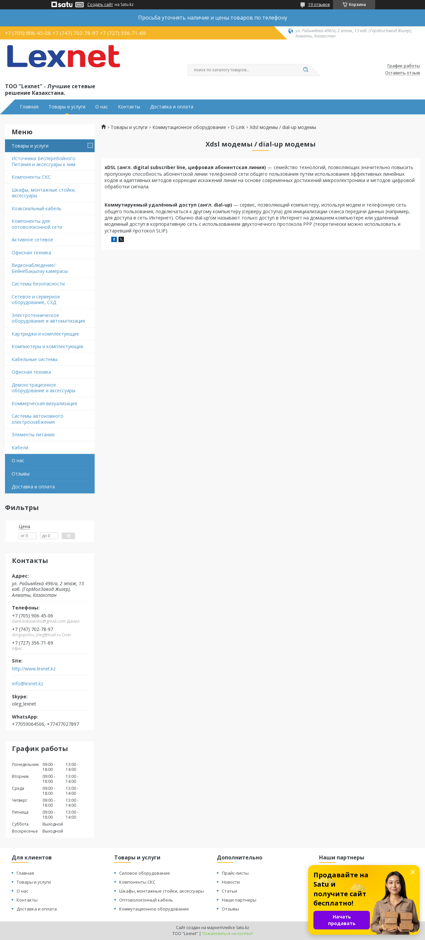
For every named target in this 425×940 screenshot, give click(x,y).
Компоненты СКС (31, 177)
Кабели (20, 447)
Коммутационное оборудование (189, 127)
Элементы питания (33, 434)
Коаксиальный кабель (36, 208)
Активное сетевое (32, 239)
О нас (101, 106)
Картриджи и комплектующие (45, 334)
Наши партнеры (239, 900)
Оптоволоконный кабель (146, 900)
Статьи (229, 891)
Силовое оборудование (144, 873)
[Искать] (305, 70)
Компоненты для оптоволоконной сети (37, 224)
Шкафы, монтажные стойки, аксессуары (44, 193)
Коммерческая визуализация (44, 403)
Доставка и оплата (171, 106)
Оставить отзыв (402, 73)
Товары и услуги (66, 106)
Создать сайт (100, 4)
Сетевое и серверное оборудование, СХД (36, 299)
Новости (231, 882)
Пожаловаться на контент (227, 933)
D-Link (238, 127)
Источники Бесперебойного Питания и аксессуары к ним (43, 161)
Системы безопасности (38, 284)
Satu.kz (242, 927)
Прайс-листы (235, 873)
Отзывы (21, 473)
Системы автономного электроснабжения (37, 419)
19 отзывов (319, 4)
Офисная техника (31, 252)
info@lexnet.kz (27, 684)
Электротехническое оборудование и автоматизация (48, 318)
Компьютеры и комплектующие (47, 346)
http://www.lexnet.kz (33, 669)
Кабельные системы (34, 359)
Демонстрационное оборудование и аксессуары (43, 388)
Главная (29, 106)
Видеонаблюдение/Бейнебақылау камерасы (40, 268)
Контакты (129, 106)
